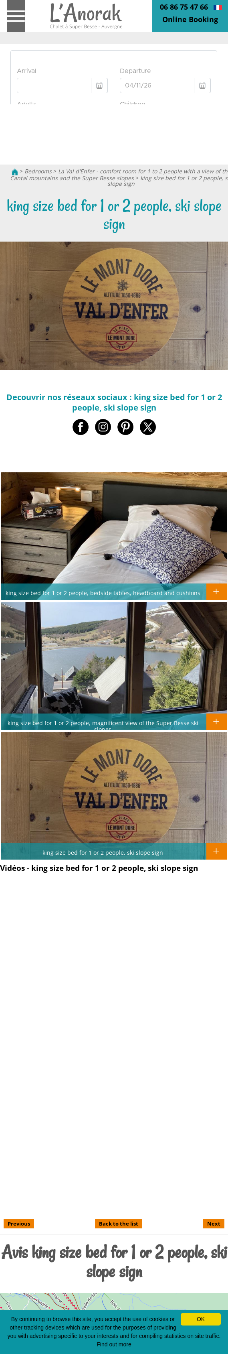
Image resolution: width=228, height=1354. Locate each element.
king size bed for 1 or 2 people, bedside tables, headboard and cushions (103, 592)
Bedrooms (38, 171)
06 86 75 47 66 (184, 7)
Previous (19, 1223)
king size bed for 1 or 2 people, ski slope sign (102, 852)
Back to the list (118, 1223)
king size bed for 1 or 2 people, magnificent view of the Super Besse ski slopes (103, 726)
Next (213, 1223)
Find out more (114, 1344)
